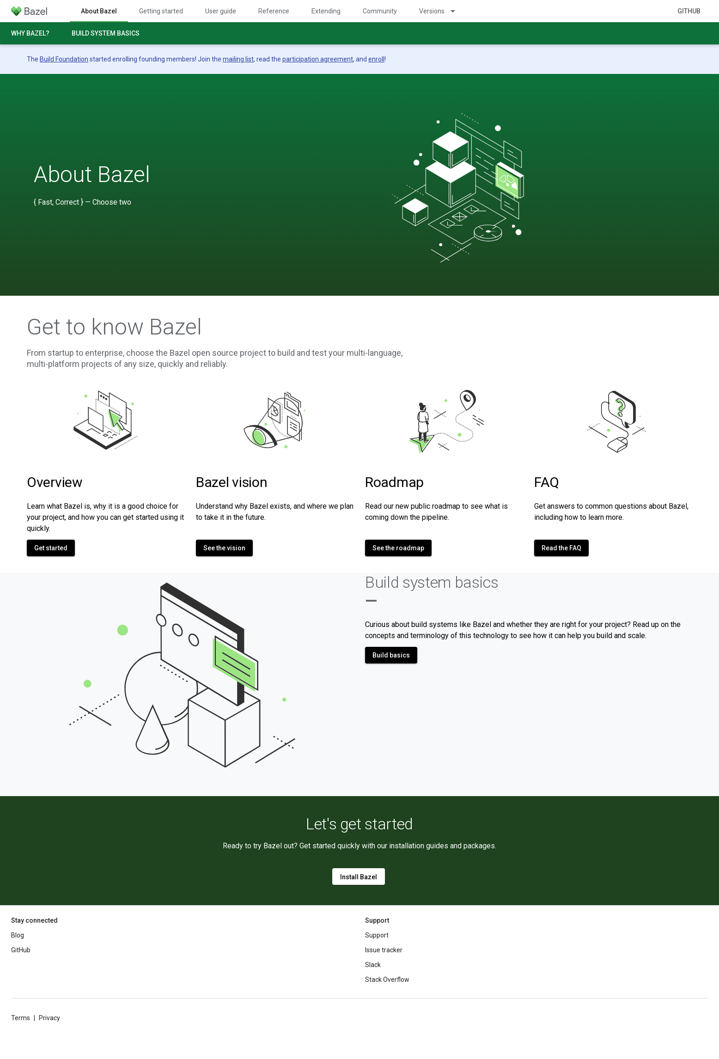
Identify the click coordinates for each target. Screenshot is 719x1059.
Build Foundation (64, 59)
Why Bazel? (30, 33)
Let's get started (359, 824)
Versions (432, 11)
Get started (50, 548)
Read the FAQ (561, 548)
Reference (273, 11)
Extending (326, 11)
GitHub (689, 11)
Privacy (49, 1018)
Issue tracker (383, 950)
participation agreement (317, 59)
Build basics (391, 655)
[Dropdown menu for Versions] (457, 11)
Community (380, 11)
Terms (20, 1018)
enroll (376, 59)
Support (377, 935)
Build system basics (106, 33)
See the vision (224, 548)
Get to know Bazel (114, 327)
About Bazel (92, 175)
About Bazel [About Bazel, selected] (99, 11)
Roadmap (394, 482)
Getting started (161, 11)
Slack (373, 964)
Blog (17, 935)
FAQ (546, 482)
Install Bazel (358, 877)
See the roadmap (398, 548)
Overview (55, 482)
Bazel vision (231, 482)
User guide (220, 11)
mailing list (238, 59)
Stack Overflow (387, 979)
